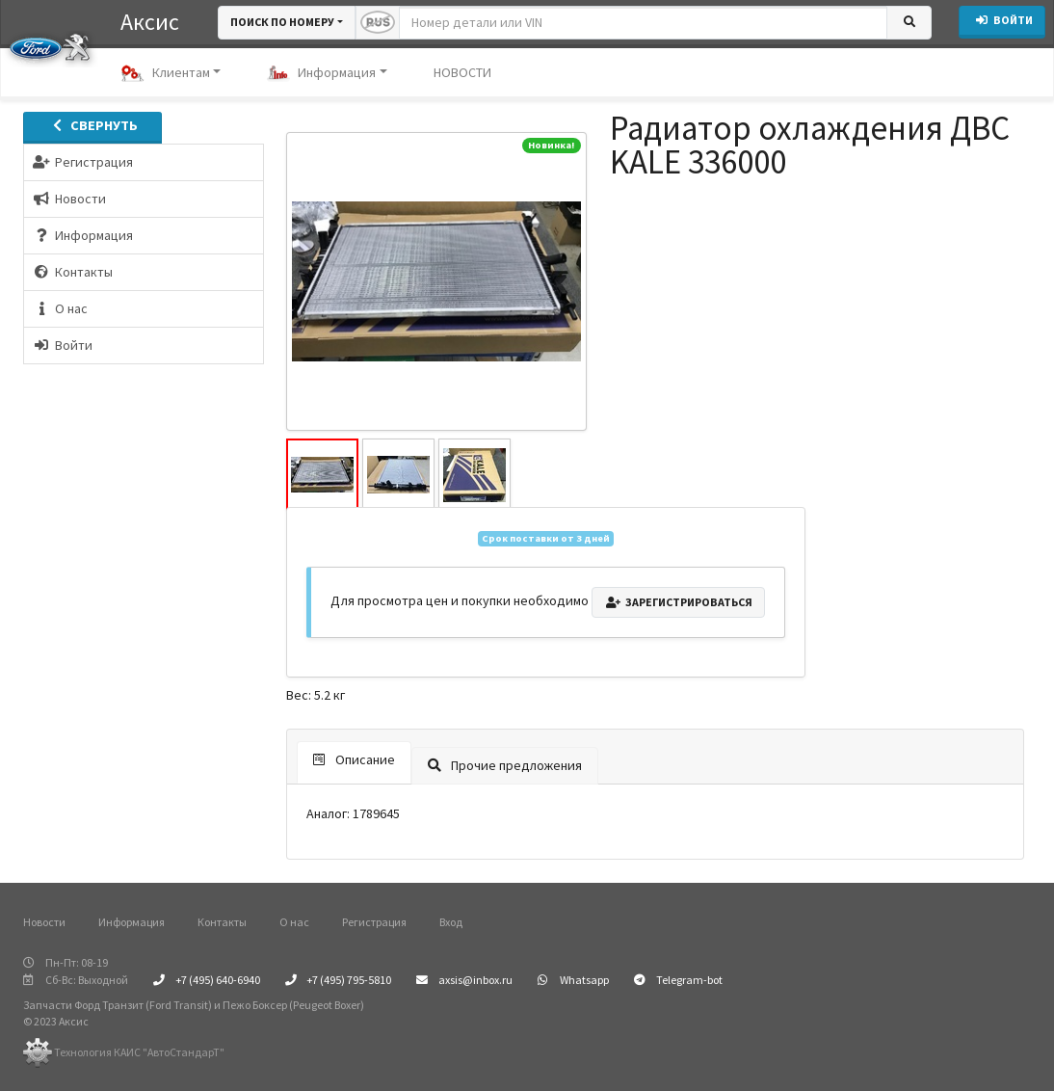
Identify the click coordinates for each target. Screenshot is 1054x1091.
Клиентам (165, 73)
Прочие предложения (505, 765)
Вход (450, 922)
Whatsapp (573, 979)
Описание (354, 759)
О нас (294, 922)
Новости (44, 922)
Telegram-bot (678, 979)
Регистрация (374, 922)
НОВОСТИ (462, 72)
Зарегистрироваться (678, 602)
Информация (321, 73)
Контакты (222, 922)
